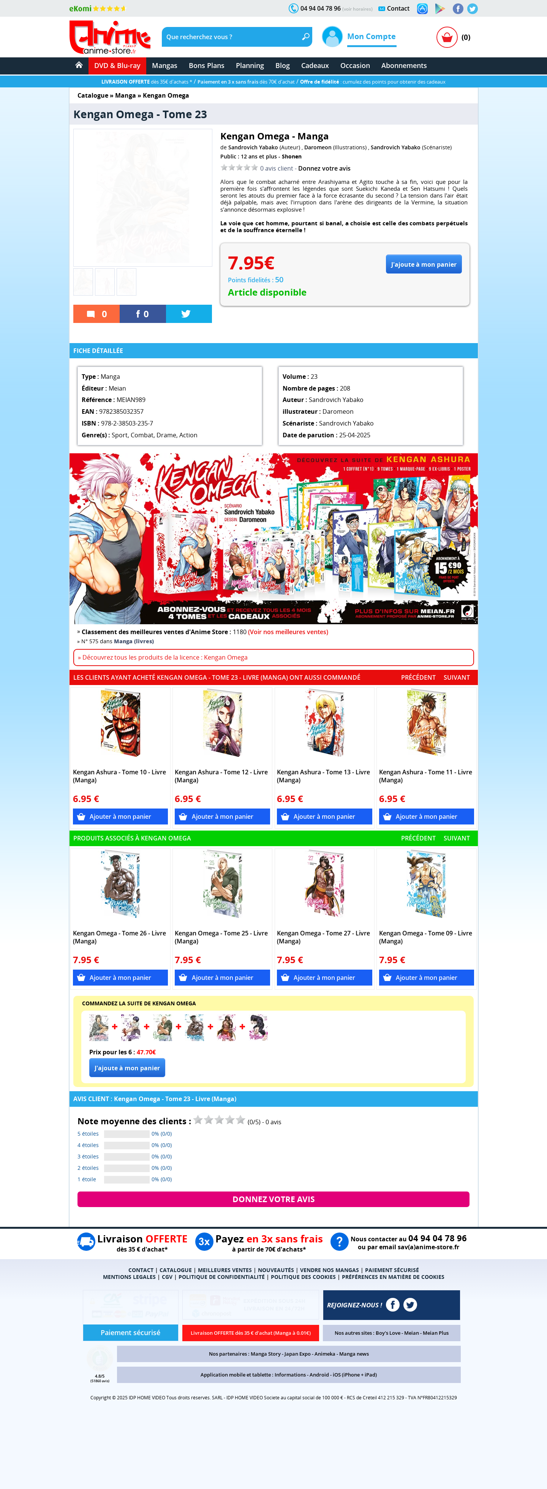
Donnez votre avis (324, 168)
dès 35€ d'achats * (146, 81)
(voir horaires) (357, 9)
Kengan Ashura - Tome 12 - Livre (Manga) (221, 776)
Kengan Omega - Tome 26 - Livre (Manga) (119, 937)
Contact (398, 8)
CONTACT (140, 1270)
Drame (166, 435)
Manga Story (266, 1353)
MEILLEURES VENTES (225, 1270)
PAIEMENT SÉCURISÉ (392, 1270)
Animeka (325, 1353)
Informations (290, 1374)
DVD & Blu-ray (117, 65)
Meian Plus (436, 1332)
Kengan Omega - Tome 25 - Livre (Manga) (221, 937)
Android (319, 1374)
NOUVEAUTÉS (276, 1270)
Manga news (354, 1353)
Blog (282, 65)
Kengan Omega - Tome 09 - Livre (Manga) (425, 937)
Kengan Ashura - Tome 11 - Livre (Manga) (425, 776)
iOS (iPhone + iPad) (355, 1374)
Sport (120, 435)
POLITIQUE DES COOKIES (303, 1276)
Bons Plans (206, 65)
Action (188, 435)
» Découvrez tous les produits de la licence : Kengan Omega (163, 657)
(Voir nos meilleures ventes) (288, 632)
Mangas (164, 65)
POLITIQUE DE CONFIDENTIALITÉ (222, 1276)
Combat (142, 435)
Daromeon (318, 147)
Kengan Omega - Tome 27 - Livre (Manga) (323, 937)
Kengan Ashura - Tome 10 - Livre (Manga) (119, 776)
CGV (167, 1276)
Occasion (355, 65)
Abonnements (404, 65)
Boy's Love (388, 1332)
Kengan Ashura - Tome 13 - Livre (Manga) (323, 776)
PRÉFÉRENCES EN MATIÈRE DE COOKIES (393, 1276)
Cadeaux (315, 65)
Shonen (292, 156)
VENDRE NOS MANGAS (329, 1270)
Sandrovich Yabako (253, 147)
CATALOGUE (176, 1270)
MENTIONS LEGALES (129, 1276)
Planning (250, 65)
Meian (411, 1332)
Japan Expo (298, 1353)
